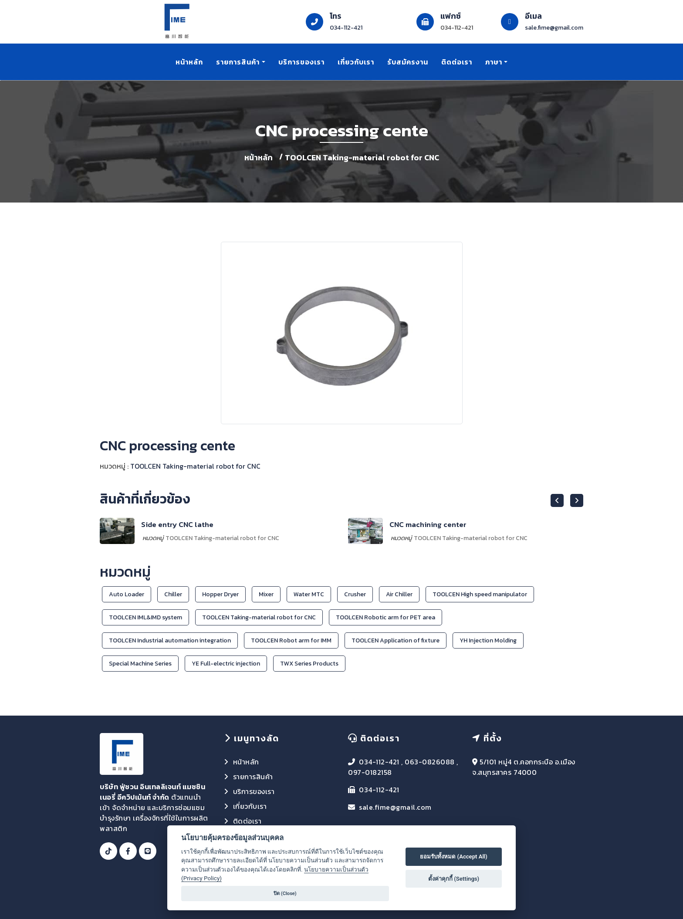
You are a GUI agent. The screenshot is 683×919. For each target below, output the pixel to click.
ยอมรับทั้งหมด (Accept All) (453, 856)
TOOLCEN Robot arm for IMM (291, 640)
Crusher (355, 594)
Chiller (173, 594)
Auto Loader (126, 594)
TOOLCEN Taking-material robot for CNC (362, 157)
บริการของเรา (301, 62)
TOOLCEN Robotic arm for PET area (385, 617)
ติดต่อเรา (456, 62)
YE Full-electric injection (226, 663)
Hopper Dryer (220, 594)
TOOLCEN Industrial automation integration (170, 640)
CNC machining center (428, 524)
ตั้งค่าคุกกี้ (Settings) (453, 878)
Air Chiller (399, 594)
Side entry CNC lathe (177, 524)
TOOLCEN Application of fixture (396, 640)
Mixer (266, 594)
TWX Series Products (309, 663)
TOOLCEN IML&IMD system (145, 617)
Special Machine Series (140, 663)
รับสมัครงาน (407, 62)
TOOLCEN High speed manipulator (480, 594)
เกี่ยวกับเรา (356, 62)
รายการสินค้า (238, 62)
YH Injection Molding (488, 640)
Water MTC (309, 594)
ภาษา (493, 62)
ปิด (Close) (285, 893)
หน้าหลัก (189, 62)
